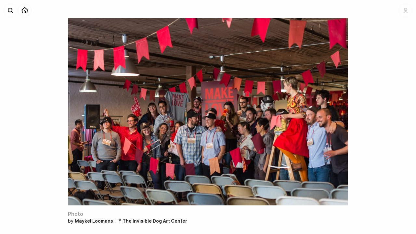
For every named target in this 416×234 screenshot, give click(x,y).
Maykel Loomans (94, 221)
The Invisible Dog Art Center (155, 221)
